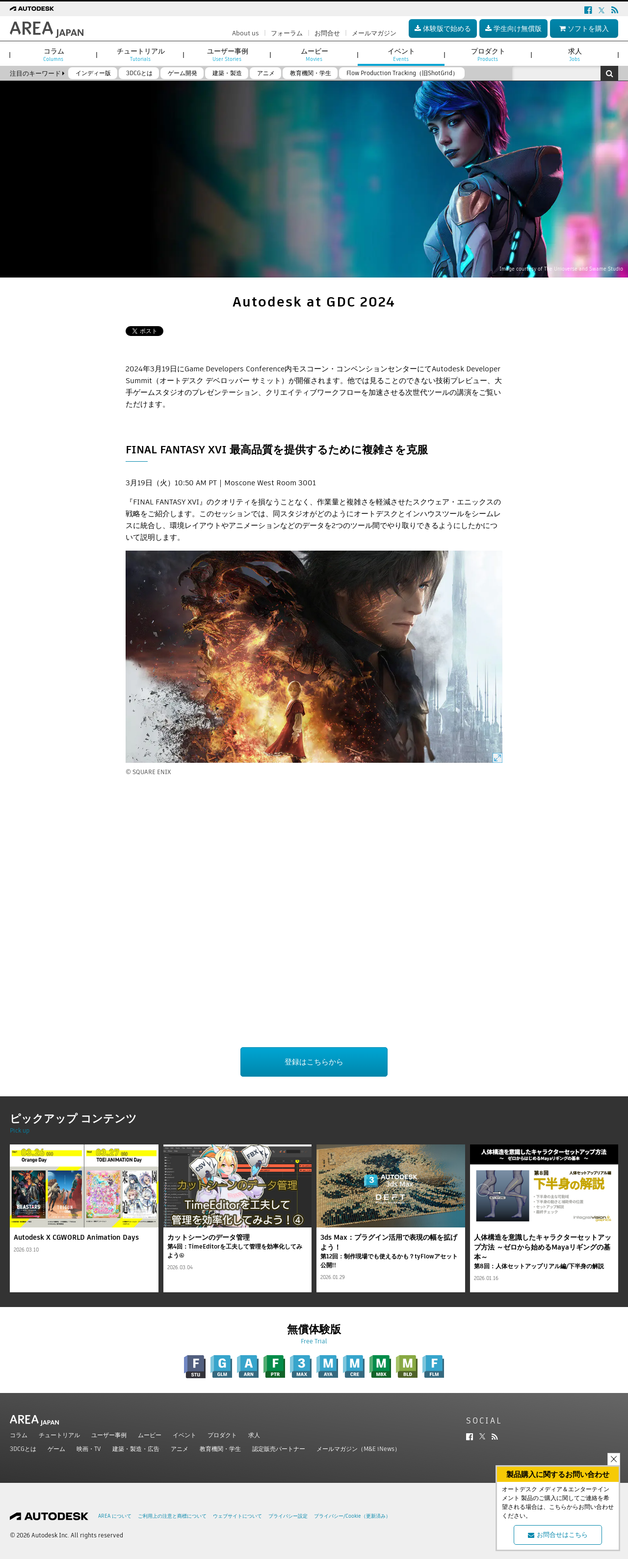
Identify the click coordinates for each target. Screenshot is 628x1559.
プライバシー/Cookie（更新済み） (352, 1516)
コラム (18, 1435)
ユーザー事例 (109, 1435)
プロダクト (222, 1435)
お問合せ (327, 33)
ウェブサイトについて (237, 1516)
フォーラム (287, 33)
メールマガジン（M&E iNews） (358, 1449)
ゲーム (56, 1449)
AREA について (114, 1516)
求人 (254, 1435)
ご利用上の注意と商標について (172, 1516)
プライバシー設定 (288, 1516)
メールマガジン (374, 33)
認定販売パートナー (278, 1449)
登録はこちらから (314, 1062)
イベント (184, 1435)
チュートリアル (59, 1435)
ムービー (149, 1435)
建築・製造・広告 (135, 1449)
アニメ (179, 1449)
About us (245, 33)
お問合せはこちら (558, 1534)
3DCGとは (23, 1449)
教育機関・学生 (220, 1449)
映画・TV (89, 1449)
